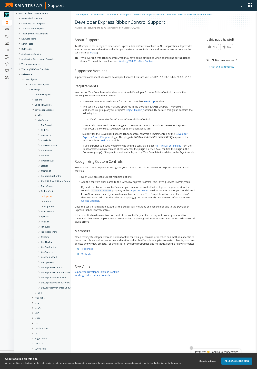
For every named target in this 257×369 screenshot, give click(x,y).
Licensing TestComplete (33, 23)
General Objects (43, 94)
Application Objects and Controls (37, 59)
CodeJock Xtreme (43, 104)
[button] (250, 5)
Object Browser (139, 190)
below (93, 52)
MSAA (37, 318)
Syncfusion (40, 348)
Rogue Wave (41, 338)
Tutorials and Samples (32, 28)
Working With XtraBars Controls (136, 61)
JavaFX (38, 308)
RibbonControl (205, 14)
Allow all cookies (237, 361)
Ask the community (222, 67)
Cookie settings (207, 361)
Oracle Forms (41, 328)
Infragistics (40, 297)
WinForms (191, 14)
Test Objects (31, 79)
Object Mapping (135, 109)
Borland (38, 99)
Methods (84, 254)
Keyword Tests (28, 38)
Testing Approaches (31, 64)
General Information (31, 18)
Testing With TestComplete (34, 33)
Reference (26, 74)
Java (37, 302)
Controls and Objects (38, 84)
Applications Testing (31, 53)
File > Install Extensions (168, 145)
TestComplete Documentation (33, 13)
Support (56, 5)
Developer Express (44, 109)
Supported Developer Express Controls (97, 271)
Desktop (35, 89)
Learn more (176, 363)
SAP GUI (39, 343)
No (226, 47)
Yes (212, 47)
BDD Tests (26, 48)
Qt (36, 333)
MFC (37, 313)
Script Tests (27, 43)
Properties (85, 248)
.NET (37, 323)
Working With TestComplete (35, 69)
